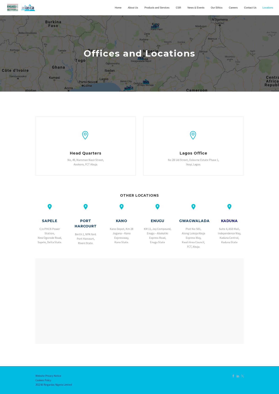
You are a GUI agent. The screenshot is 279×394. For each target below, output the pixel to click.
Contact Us (250, 7)
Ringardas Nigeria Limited (58, 384)
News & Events (196, 7)
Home (118, 7)
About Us (133, 7)
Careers (233, 7)
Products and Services (156, 7)
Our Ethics (216, 7)
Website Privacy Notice (48, 375)
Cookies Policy (43, 380)
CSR (178, 7)
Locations (267, 7)
